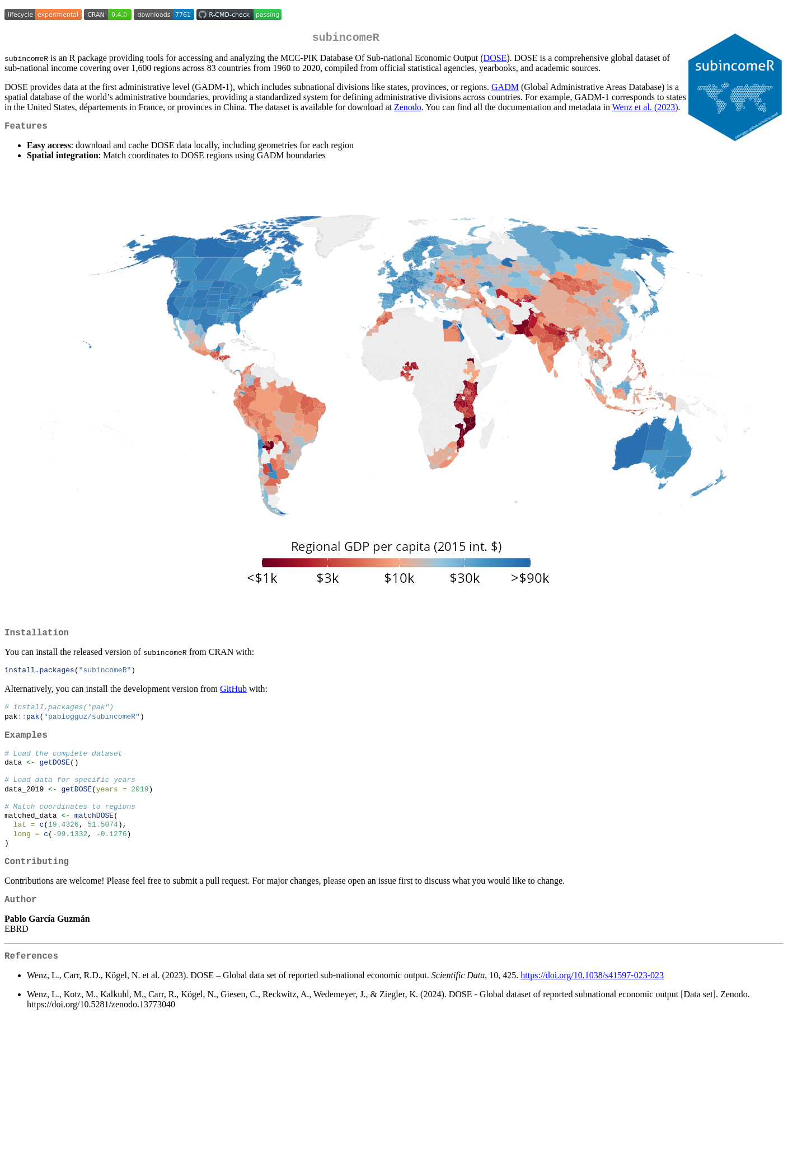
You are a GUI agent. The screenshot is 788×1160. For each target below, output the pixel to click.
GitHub (233, 696)
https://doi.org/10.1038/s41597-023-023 (592, 1006)
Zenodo (407, 109)
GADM (505, 89)
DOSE (495, 60)
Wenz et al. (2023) (645, 109)
